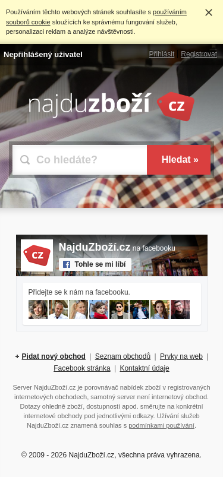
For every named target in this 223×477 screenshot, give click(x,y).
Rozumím (208, 12)
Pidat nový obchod (54, 356)
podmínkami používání (161, 425)
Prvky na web (181, 356)
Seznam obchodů (122, 356)
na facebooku (117, 248)
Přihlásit (162, 54)
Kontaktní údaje (144, 368)
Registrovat (199, 54)
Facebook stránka (82, 368)
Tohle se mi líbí (100, 264)
